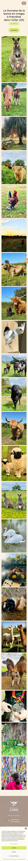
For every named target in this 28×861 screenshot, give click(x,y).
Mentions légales (21, 859)
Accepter (14, 847)
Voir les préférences (14, 856)
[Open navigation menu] (24, 3)
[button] (26, 828)
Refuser (14, 852)
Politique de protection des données (10, 859)
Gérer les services (14, 843)
